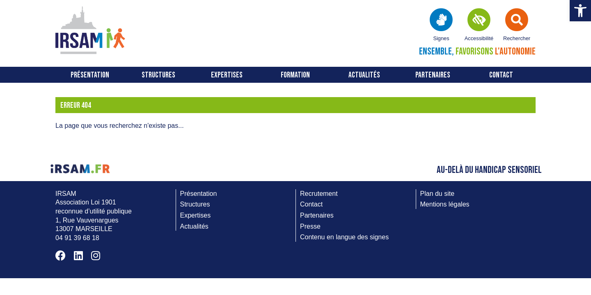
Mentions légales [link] (445, 204)
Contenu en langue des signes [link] (344, 237)
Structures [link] (158, 75)
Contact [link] (501, 75)
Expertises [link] (227, 75)
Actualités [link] (364, 75)
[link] (580, 10)
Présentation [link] (90, 75)
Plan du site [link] (437, 193)
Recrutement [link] (319, 193)
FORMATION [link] (295, 75)
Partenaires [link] (432, 75)
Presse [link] (310, 226)
